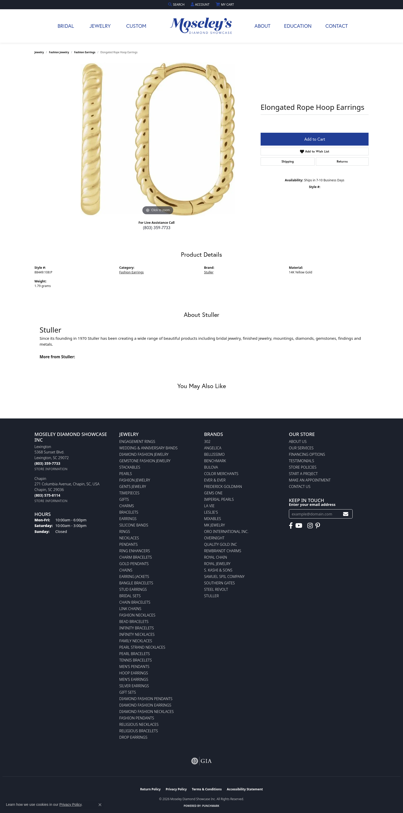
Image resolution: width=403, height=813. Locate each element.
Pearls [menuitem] (125, 473)
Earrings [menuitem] (127, 518)
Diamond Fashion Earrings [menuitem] (145, 705)
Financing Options (307, 454)
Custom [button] (136, 25)
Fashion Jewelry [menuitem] (134, 480)
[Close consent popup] (100, 804)
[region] (158, 139)
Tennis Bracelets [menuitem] (135, 660)
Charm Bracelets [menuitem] (135, 557)
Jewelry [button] (100, 25)
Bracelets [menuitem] (128, 512)
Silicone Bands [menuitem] (133, 525)
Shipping (287, 161)
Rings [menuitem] (124, 531)
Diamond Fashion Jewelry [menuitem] (143, 454)
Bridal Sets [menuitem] (130, 595)
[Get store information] (51, 469)
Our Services (301, 447)
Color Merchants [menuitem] (221, 473)
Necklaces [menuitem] (129, 537)
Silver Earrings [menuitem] (134, 685)
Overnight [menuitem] (214, 537)
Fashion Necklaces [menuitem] (137, 615)
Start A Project (303, 473)
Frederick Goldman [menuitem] (223, 486)
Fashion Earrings (84, 52)
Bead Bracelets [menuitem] (134, 621)
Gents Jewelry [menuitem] (132, 486)
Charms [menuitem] (126, 505)
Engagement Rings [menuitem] (137, 441)
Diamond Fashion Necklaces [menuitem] (146, 711)
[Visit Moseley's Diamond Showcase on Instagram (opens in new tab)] (310, 526)
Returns (342, 161)
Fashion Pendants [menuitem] (136, 718)
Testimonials (301, 460)
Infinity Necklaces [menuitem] (136, 634)
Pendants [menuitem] (128, 544)
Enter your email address (312, 504)
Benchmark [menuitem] (215, 460)
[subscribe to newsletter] (345, 514)
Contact (336, 25)
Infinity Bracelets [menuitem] (136, 628)
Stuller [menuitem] (211, 595)
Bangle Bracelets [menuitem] (136, 582)
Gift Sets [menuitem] (127, 692)
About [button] (262, 25)
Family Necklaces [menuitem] (135, 640)
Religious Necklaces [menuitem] (139, 724)
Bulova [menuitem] (211, 467)
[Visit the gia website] (201, 761)
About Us (298, 441)
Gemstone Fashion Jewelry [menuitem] (144, 460)
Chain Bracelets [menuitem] (134, 602)
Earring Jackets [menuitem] (134, 576)
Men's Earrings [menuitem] (133, 679)
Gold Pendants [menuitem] (134, 563)
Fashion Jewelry (59, 52)
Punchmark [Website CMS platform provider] (210, 806)
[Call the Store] (47, 463)
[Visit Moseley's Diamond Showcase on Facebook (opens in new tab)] (291, 526)
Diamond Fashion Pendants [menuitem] (145, 698)
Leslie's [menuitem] (211, 512)
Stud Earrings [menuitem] (133, 589)
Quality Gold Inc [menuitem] (220, 544)
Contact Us (299, 486)
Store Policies (302, 467)
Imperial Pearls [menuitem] (219, 499)
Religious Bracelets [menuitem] (138, 730)
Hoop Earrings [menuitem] (133, 673)
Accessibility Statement (245, 789)
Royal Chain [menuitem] (215, 557)
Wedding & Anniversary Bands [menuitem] (148, 447)
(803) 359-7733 (156, 227)
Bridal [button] (66, 25)
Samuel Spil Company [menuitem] (224, 576)
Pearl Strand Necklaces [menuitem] (142, 647)
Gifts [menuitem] (124, 499)
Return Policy (150, 789)
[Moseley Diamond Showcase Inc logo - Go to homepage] (201, 25)
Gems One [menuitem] (213, 492)
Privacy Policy (176, 789)
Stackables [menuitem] (129, 467)
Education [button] (298, 25)
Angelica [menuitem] (212, 447)
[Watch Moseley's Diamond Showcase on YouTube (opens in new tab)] (298, 526)
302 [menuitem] (207, 441)
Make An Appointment (310, 480)
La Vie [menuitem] (209, 505)
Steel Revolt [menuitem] (216, 589)
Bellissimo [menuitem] (214, 454)
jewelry (39, 52)
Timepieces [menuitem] (129, 492)
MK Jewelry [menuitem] (214, 525)
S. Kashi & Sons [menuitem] (218, 570)
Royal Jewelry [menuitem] (217, 563)
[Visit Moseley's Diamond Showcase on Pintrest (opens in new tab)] (317, 526)
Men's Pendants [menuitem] (134, 666)
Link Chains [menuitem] (130, 608)
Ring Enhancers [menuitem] (134, 550)
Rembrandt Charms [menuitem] (222, 550)
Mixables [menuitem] (212, 518)
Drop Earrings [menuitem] (133, 737)
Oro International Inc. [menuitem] (226, 531)
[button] (177, 4)
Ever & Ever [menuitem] (215, 480)
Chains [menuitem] (125, 570)
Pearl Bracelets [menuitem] (134, 653)
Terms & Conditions (207, 789)
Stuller (209, 272)
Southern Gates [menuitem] (219, 582)
